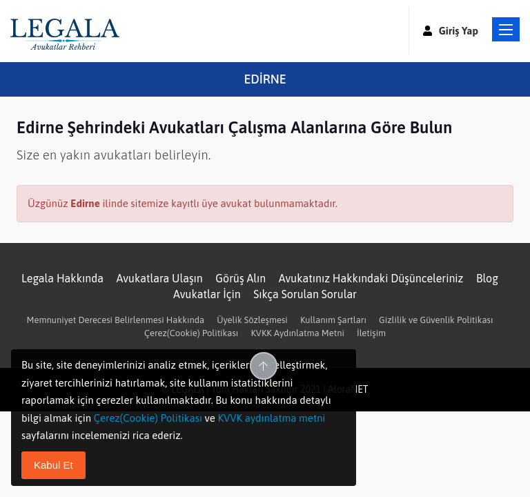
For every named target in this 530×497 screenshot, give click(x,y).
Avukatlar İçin (207, 294)
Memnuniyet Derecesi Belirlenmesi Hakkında (116, 320)
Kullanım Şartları (333, 320)
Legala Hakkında (62, 278)
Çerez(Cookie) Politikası (191, 333)
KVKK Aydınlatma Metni (297, 333)
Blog (487, 278)
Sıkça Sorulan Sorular (305, 294)
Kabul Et (53, 465)
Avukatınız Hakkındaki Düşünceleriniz (371, 278)
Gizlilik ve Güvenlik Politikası (436, 320)
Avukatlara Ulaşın (160, 278)
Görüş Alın (240, 278)
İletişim (371, 333)
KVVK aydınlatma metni (271, 418)
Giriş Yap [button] (450, 30)
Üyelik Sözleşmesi (252, 320)
